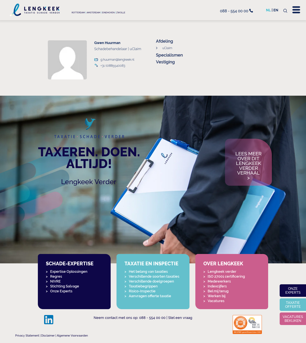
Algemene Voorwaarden (72, 335)
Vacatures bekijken (293, 319)
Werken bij (216, 296)
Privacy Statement (27, 335)
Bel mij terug (218, 291)
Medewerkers (219, 281)
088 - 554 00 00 (236, 11)
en (275, 10)
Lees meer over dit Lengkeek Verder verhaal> (248, 165)
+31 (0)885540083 (113, 66)
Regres (56, 276)
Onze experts (293, 290)
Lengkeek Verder (88, 182)
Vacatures (216, 301)
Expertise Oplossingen (68, 271)
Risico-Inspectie (142, 291)
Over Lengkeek (223, 263)
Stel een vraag (180, 318)
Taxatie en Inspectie (151, 263)
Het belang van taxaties (148, 271)
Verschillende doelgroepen (151, 281)
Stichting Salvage (64, 286)
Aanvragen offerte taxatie (150, 296)
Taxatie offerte (293, 305)
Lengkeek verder (222, 271)
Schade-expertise (69, 263)
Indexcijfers (217, 286)
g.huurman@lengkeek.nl (117, 59)
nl (268, 10)
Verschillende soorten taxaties (154, 276)
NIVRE (55, 281)
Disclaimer (48, 335)
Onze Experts (61, 291)
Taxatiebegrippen (143, 286)
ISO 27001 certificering (226, 276)
